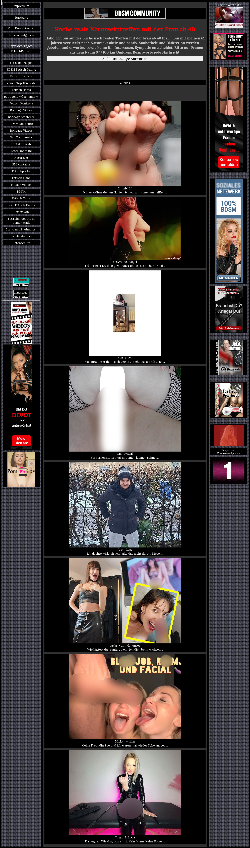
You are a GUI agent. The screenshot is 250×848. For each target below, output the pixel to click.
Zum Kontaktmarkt (21, 28)
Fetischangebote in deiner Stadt (21, 221)
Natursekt (21, 158)
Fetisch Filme (21, 178)
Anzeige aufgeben (21, 35)
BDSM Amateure (21, 124)
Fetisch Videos (21, 185)
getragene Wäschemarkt (21, 97)
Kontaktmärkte (21, 144)
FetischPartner (21, 51)
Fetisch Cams (21, 198)
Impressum (21, 6)
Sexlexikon (21, 212)
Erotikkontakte (21, 151)
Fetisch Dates (21, 90)
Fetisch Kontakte (21, 103)
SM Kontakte (21, 164)
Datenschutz (21, 243)
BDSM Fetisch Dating (21, 69)
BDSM (21, 191)
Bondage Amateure (21, 117)
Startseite (21, 17)
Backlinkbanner (21, 236)
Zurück (125, 83)
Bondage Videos (21, 110)
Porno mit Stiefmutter (21, 229)
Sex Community (21, 137)
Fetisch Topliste (21, 76)
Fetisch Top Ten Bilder (21, 83)
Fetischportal (21, 171)
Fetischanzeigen (21, 63)
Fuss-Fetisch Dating (21, 205)
